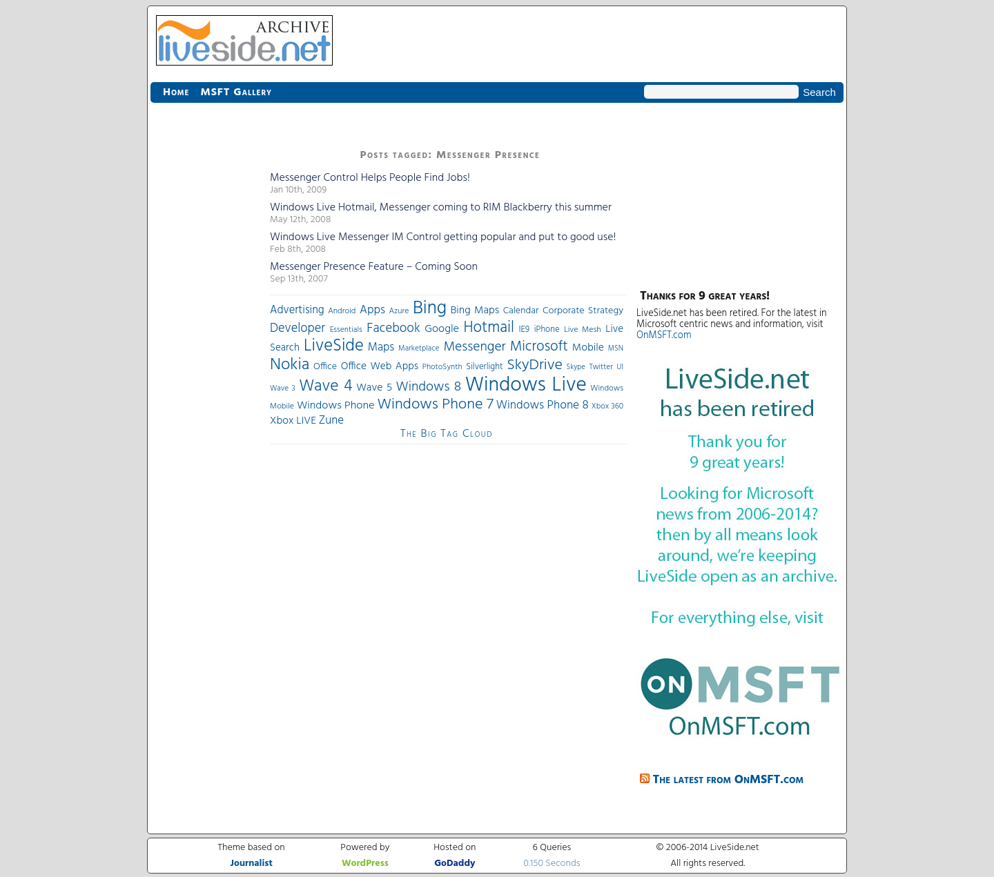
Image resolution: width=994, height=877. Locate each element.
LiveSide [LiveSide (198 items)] (334, 346)
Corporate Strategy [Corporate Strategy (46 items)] (583, 311)
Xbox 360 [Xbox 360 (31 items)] (607, 406)
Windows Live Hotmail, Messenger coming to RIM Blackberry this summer (441, 208)
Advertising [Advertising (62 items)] (297, 310)
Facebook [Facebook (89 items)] (393, 328)
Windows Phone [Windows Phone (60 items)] (335, 406)
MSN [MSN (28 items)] (615, 349)
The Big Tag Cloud (446, 434)
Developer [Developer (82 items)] (297, 329)
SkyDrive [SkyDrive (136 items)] (535, 365)
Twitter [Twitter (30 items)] (600, 367)
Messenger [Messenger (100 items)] (474, 347)
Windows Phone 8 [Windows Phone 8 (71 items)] (542, 405)
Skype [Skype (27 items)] (576, 367)
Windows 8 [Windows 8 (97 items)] (429, 387)
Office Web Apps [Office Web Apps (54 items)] (379, 366)
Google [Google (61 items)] (442, 329)
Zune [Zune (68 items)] (331, 420)
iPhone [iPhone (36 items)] (547, 330)
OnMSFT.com (664, 336)
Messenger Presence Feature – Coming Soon (374, 267)
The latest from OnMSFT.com (728, 780)
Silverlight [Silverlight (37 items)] (484, 367)
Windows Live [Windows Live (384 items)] (526, 385)
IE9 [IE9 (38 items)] (523, 329)
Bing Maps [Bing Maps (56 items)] (475, 310)
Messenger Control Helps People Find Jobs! (370, 178)
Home (176, 92)
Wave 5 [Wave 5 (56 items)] (374, 388)
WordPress (365, 863)
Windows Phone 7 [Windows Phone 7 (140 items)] (435, 405)
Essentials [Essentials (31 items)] (346, 330)
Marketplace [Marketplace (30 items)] (418, 348)
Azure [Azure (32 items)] (399, 311)
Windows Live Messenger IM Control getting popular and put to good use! (443, 237)
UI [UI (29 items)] (619, 367)
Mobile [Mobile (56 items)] (588, 348)
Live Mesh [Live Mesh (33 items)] (582, 330)
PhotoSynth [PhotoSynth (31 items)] (442, 367)
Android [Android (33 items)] (341, 311)
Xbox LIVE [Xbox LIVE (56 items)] (293, 421)
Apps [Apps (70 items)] (372, 310)
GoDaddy (454, 863)
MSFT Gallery (236, 92)
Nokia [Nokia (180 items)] (289, 365)
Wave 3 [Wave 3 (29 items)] (282, 388)
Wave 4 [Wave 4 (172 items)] (325, 386)
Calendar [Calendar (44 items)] (521, 311)
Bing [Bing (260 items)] (430, 308)
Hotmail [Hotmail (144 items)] (489, 327)
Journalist (252, 863)
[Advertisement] (205, 352)
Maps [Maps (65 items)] (381, 347)
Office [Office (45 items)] (325, 367)
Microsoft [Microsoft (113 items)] (539, 346)
